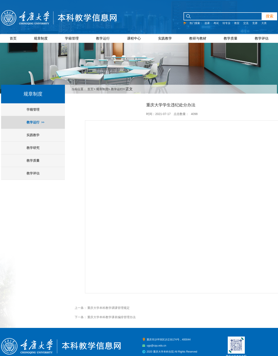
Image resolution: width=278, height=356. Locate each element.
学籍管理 (72, 38)
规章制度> (103, 89)
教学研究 (33, 148)
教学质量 (230, 38)
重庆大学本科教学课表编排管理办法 (111, 317)
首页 (13, 38)
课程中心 (134, 38)
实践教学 (165, 38)
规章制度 (41, 38)
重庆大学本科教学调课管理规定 (108, 308)
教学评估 (262, 38)
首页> (91, 89)
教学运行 (103, 38)
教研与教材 (197, 38)
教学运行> (118, 89)
